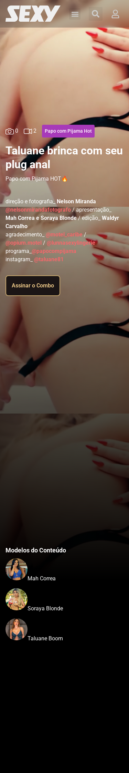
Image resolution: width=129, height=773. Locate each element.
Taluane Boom (45, 638)
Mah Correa (42, 578)
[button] (74, 14)
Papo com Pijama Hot (68, 131)
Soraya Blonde (45, 608)
